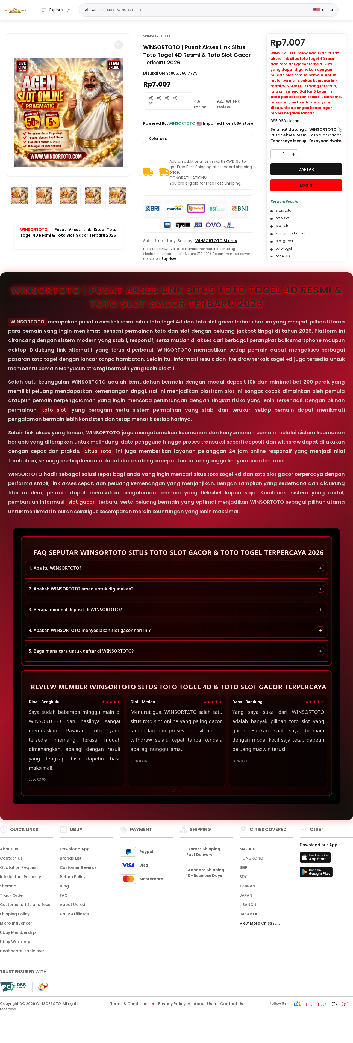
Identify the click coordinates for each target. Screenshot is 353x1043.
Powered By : (155, 123)
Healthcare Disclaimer (22, 951)
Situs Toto (98, 451)
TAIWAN (247, 886)
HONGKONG (251, 858)
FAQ (64, 895)
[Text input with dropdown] (203, 10)
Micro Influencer (16, 923)
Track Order (12, 895)
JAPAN (246, 895)
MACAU (247, 849)
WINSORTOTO (34, 229)
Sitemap (8, 886)
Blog (64, 886)
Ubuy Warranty (15, 941)
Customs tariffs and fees (25, 904)
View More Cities (260, 923)
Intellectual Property (20, 876)
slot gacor (81, 501)
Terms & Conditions (130, 1003)
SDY (243, 876)
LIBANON (248, 904)
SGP (243, 867)
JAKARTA (248, 914)
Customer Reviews (78, 867)
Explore (52, 10)
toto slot (54, 409)
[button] (118, 44)
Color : (158, 139)
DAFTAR (306, 169)
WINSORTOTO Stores (216, 240)
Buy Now (168, 258)
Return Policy (73, 876)
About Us (9, 849)
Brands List (70, 858)
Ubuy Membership (18, 932)
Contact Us (11, 858)
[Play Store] (316, 874)
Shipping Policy (15, 914)
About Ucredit (74, 904)
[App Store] (316, 859)
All (87, 9)
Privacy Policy (172, 1003)
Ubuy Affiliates (74, 914)
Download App (75, 849)
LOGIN (306, 185)
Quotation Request (19, 867)
